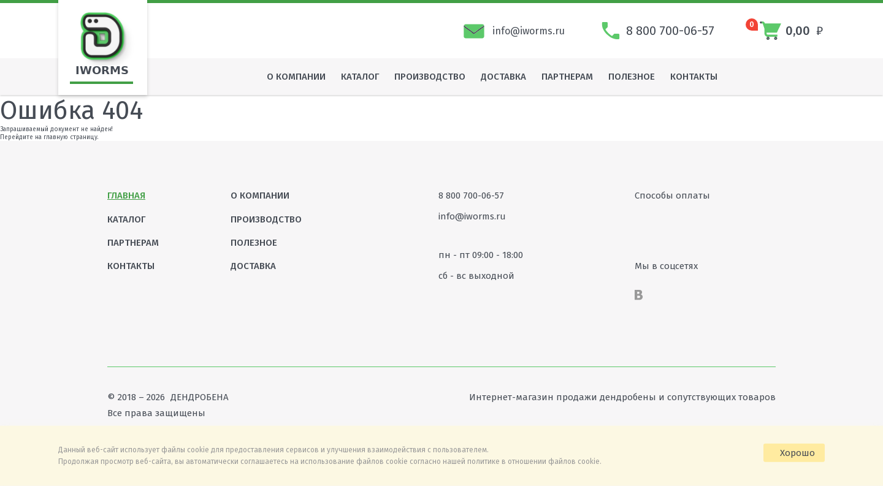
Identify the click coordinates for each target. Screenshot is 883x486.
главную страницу (70, 137)
